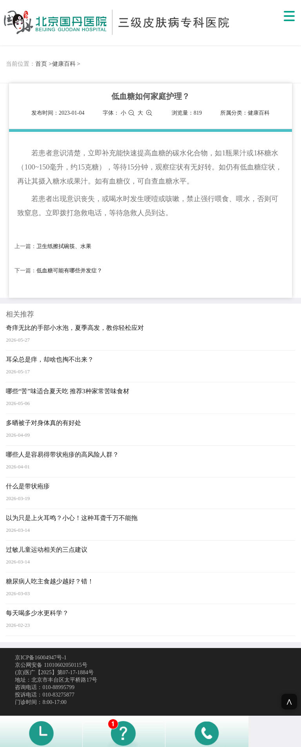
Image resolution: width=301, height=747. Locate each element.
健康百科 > (66, 64)
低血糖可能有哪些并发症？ (69, 271)
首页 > (43, 64)
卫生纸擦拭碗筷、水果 (63, 246)
